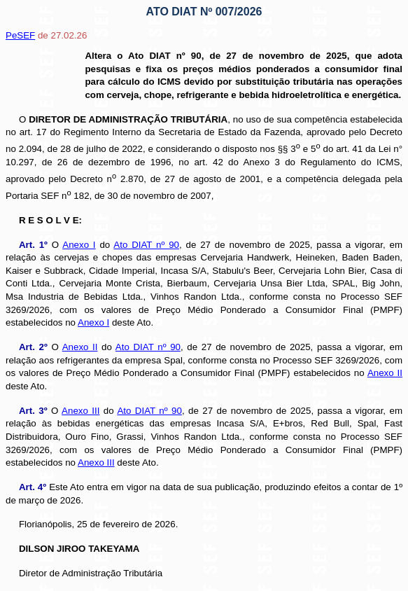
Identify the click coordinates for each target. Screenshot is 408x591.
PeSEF (20, 35)
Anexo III (80, 410)
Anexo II (80, 347)
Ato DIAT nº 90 (146, 244)
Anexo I (78, 244)
